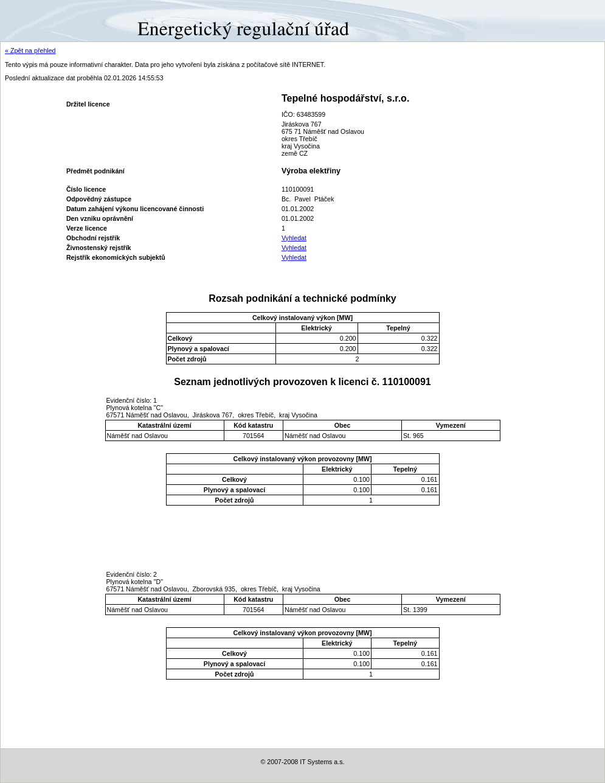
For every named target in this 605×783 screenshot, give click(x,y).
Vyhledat (294, 238)
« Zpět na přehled (30, 50)
